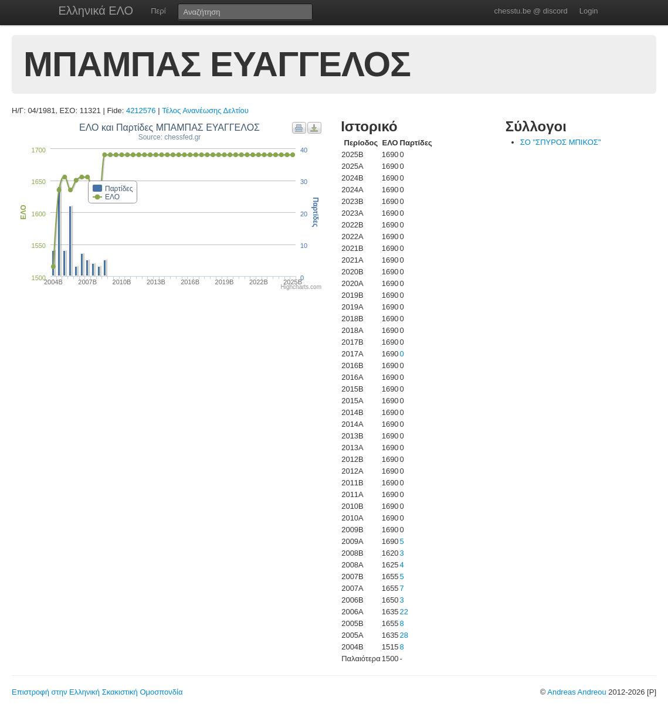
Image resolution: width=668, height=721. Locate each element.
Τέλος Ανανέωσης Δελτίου (205, 110)
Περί (158, 10)
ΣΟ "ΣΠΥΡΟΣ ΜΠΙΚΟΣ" (560, 142)
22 (404, 611)
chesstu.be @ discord (530, 10)
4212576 (141, 110)
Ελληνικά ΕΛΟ (96, 10)
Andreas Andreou (576, 692)
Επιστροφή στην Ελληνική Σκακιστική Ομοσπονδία (97, 692)
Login (588, 10)
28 (404, 635)
